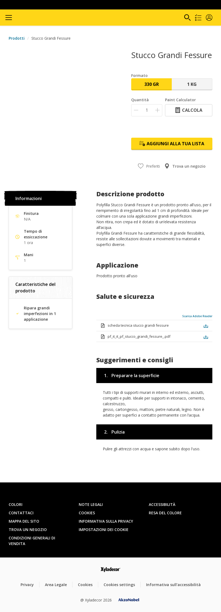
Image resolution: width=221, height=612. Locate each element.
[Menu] (8, 17)
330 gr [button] (151, 84)
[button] (209, 17)
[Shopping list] (198, 17)
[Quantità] (146, 110)
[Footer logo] (110, 569)
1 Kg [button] (192, 84)
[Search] (187, 17)
